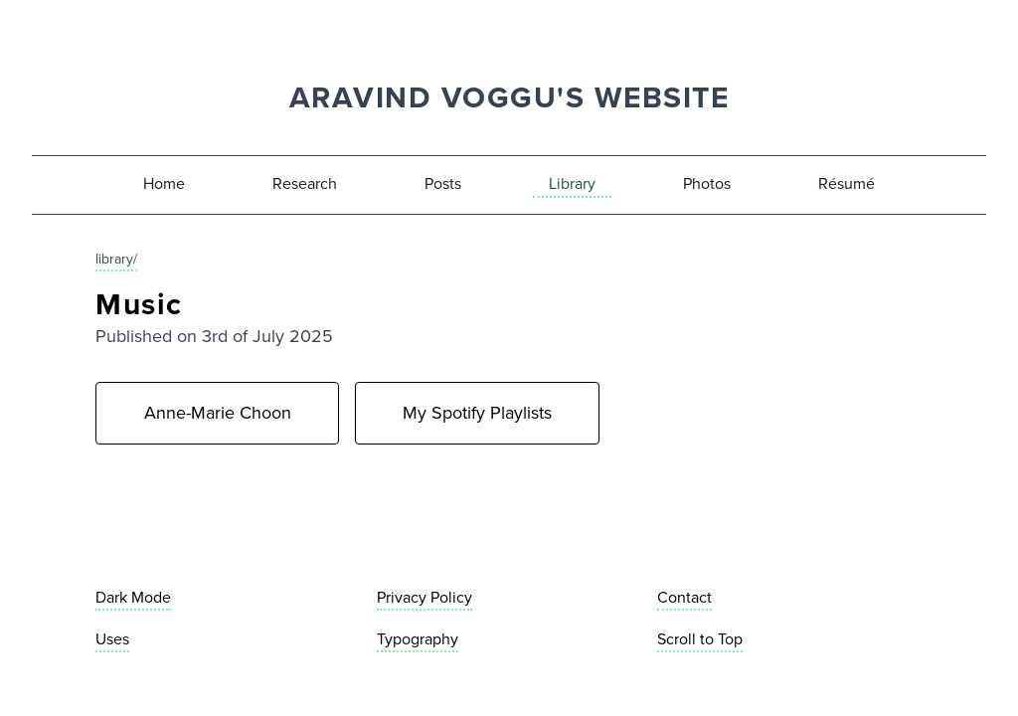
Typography (417, 638)
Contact (684, 597)
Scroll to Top (700, 638)
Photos (707, 183)
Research (304, 183)
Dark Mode (133, 597)
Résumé (846, 183)
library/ (116, 259)
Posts (442, 183)
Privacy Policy (424, 597)
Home (164, 183)
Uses (112, 638)
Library (572, 183)
